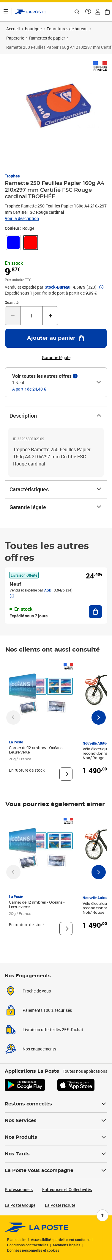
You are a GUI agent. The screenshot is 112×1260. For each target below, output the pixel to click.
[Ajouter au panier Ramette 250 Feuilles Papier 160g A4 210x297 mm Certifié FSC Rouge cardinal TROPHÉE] (56, 338)
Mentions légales (66, 1244)
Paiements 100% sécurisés (47, 1010)
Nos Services (56, 1120)
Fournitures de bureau (67, 29)
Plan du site (16, 1239)
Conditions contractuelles (27, 1244)
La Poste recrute (60, 1205)
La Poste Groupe (20, 1205)
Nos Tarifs (56, 1153)
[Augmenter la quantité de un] (50, 315)
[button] (88, 12)
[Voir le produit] (66, 774)
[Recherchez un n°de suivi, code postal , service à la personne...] (76, 11)
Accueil (13, 29)
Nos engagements (39, 1049)
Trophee (12, 176)
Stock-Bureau (57, 287)
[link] (13, 242)
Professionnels (19, 1189)
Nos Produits (56, 1137)
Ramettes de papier (47, 38)
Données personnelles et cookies (33, 1250)
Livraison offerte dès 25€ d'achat (53, 1029)
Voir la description (22, 218)
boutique (33, 29)
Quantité (11, 302)
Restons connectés (56, 1104)
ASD (47, 590)
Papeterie (15, 38)
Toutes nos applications (85, 1071)
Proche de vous (37, 991)
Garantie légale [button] (56, 357)
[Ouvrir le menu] (6, 12)
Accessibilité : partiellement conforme (60, 1239)
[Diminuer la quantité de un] (12, 315)
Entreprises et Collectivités (67, 1189)
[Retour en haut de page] (102, 1215)
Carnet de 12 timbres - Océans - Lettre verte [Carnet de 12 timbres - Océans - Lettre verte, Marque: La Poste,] (37, 750)
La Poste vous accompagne (56, 1170)
